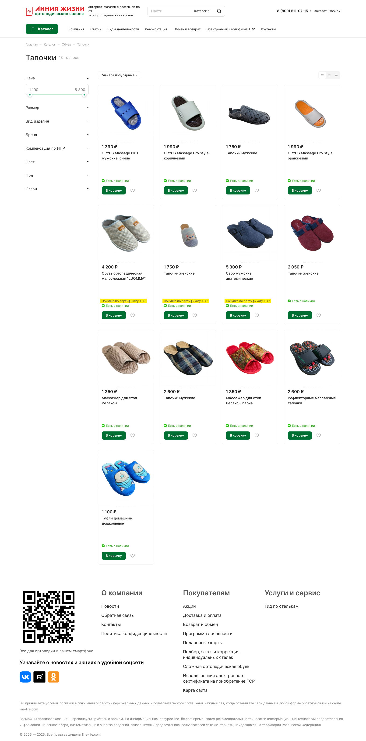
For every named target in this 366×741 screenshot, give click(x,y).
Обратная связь (117, 615)
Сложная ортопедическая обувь (216, 666)
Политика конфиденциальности (134, 633)
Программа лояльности (207, 633)
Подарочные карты (203, 642)
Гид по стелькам (282, 606)
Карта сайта (195, 690)
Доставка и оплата (202, 615)
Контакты (111, 624)
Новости (110, 606)
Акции (189, 606)
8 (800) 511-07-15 (292, 11)
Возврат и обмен (200, 624)
